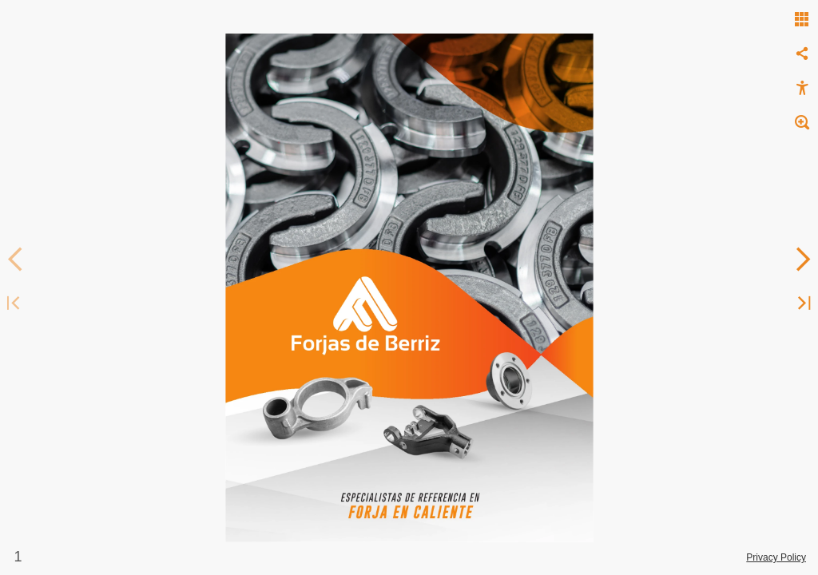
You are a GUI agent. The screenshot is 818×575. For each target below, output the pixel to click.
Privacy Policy (776, 557)
